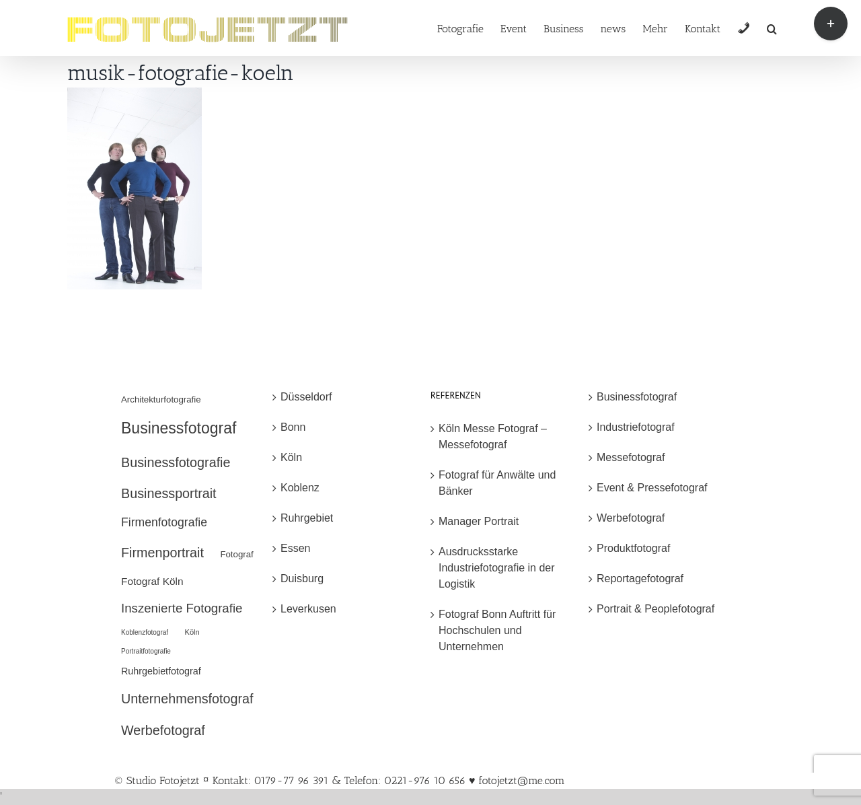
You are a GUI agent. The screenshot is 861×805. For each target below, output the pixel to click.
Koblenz (300, 487)
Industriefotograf (636, 427)
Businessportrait (169, 493)
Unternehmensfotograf (187, 698)
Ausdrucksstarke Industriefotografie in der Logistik (497, 568)
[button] (772, 28)
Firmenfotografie (164, 522)
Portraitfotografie (146, 651)
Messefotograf (631, 457)
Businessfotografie (175, 462)
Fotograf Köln (152, 581)
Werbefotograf (163, 730)
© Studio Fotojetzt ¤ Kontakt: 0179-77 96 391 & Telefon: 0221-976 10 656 (291, 780)
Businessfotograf (178, 428)
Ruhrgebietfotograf (161, 671)
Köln (192, 632)
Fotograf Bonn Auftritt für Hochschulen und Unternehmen (497, 630)
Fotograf (236, 554)
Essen (295, 548)
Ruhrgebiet (306, 518)
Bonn (292, 427)
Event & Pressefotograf (652, 487)
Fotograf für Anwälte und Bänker (497, 483)
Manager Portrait (479, 521)
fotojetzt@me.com (521, 780)
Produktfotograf (633, 548)
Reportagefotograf (640, 578)
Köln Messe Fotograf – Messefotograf (493, 436)
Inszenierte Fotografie (181, 608)
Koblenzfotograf (144, 632)
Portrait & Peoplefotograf (655, 609)
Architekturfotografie (161, 399)
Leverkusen (308, 609)
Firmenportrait (162, 552)
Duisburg (302, 578)
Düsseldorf (306, 397)
